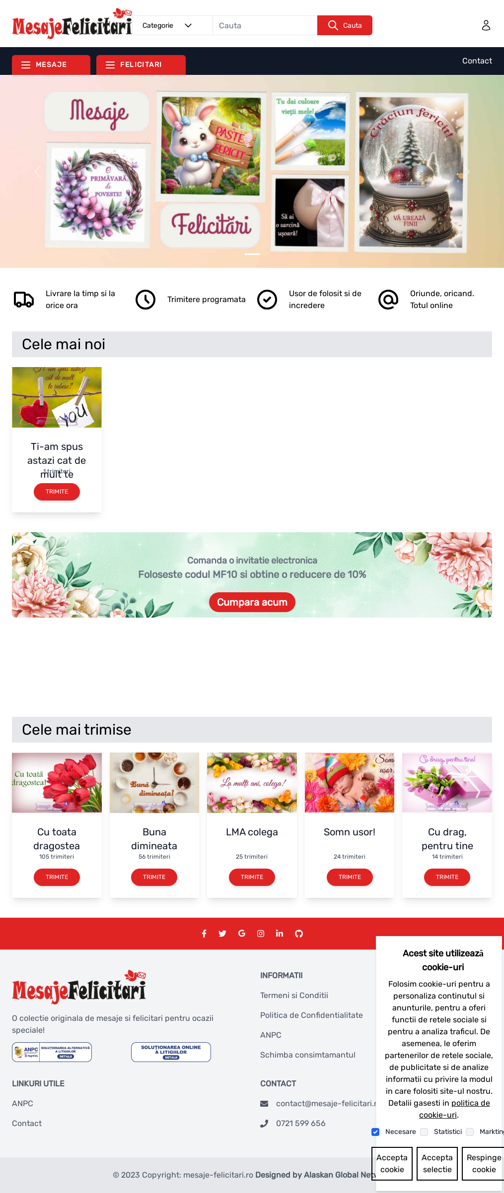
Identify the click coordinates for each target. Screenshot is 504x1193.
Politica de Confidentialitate (311, 1015)
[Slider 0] (252, 254)
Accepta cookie (392, 1163)
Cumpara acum (252, 602)
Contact (477, 60)
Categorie (169, 25)
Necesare (400, 1132)
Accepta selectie (437, 1163)
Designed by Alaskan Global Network (323, 1175)
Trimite (57, 491)
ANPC (271, 1035)
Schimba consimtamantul (308, 1055)
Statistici (448, 1132)
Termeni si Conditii (294, 995)
